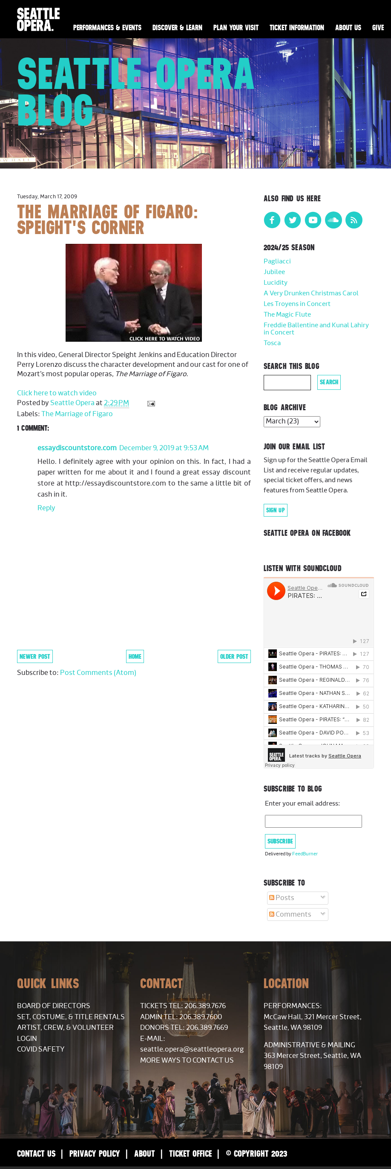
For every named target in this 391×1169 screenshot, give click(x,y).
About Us (348, 27)
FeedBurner (305, 854)
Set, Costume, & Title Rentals (71, 1017)
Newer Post (35, 656)
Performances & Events (107, 27)
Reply (46, 508)
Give (378, 27)
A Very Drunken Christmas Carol (311, 293)
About (144, 1153)
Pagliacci (277, 261)
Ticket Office (190, 1153)
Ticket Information (297, 27)
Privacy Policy (94, 1153)
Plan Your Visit (236, 27)
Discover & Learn (177, 27)
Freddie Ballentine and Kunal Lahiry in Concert (316, 329)
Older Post (234, 656)
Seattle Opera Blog (136, 92)
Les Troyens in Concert (297, 304)
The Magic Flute (287, 314)
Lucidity (276, 282)
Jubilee (274, 272)
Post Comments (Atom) (98, 672)
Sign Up (275, 510)
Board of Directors (53, 1006)
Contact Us (36, 1153)
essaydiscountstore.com (77, 448)
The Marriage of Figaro (77, 414)
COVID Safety (41, 1049)
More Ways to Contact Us (187, 1060)
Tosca (272, 343)
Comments (290, 914)
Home (135, 656)
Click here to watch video (57, 393)
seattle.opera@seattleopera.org (192, 1049)
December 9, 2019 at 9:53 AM (164, 448)
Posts (281, 898)
